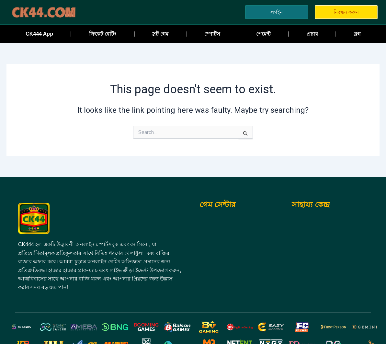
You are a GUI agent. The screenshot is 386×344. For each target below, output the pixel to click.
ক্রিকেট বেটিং (102, 34)
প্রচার (312, 34)
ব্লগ (357, 34)
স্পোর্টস (212, 34)
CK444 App (39, 34)
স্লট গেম (160, 34)
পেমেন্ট (263, 34)
